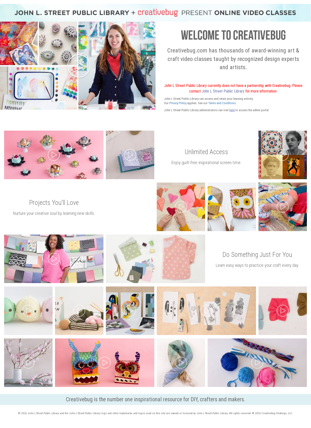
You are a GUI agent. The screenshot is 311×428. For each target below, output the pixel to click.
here (232, 110)
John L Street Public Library (223, 91)
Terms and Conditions (222, 103)
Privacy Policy (178, 103)
